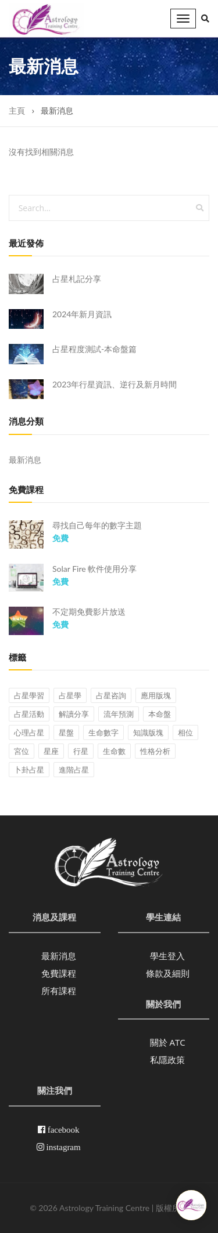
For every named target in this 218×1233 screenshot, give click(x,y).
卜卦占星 (29, 769)
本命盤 (159, 714)
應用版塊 (156, 695)
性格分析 (155, 751)
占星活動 (29, 714)
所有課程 (58, 990)
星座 (51, 751)
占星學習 (29, 695)
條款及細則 (168, 973)
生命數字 (103, 732)
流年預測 (118, 714)
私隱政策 (167, 1059)
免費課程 (58, 973)
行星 (80, 751)
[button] (205, 18)
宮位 (21, 751)
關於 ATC (167, 1042)
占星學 (70, 695)
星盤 (66, 732)
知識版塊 (148, 732)
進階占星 (74, 769)
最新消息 (25, 460)
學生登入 (167, 956)
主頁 (17, 110)
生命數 (114, 751)
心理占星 (29, 732)
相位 (185, 732)
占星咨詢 (111, 695)
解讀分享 (74, 714)
